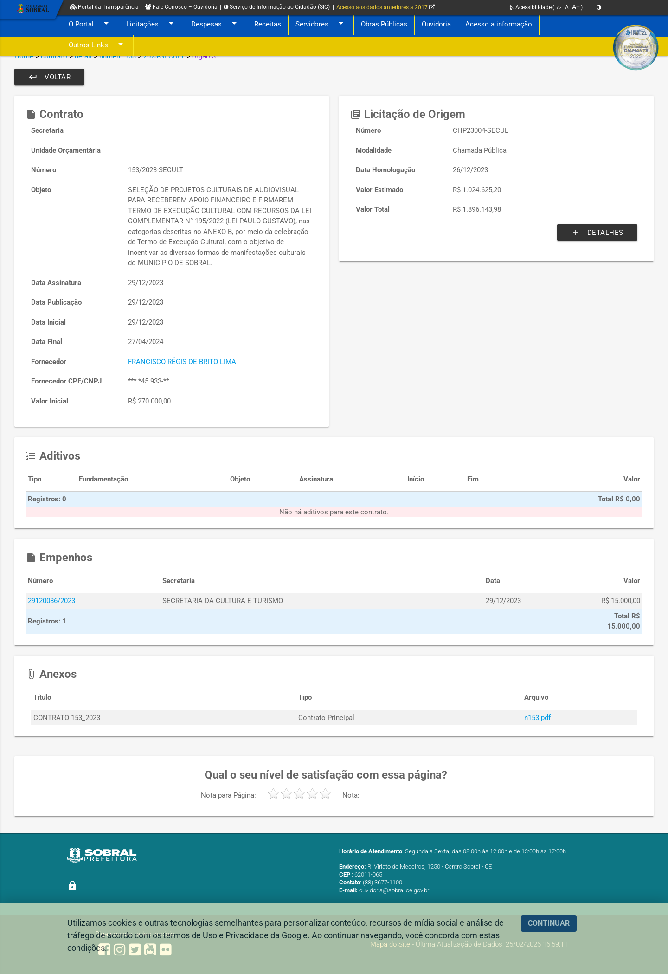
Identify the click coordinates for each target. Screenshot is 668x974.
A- (559, 8)
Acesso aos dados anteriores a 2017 (385, 7)
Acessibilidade (531, 7)
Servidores (321, 24)
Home (23, 56)
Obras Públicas (384, 24)
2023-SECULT (164, 56)
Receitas (267, 24)
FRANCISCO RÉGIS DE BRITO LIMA (182, 361)
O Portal (90, 24)
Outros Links (97, 45)
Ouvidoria (436, 24)
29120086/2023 (51, 601)
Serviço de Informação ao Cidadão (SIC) (277, 7)
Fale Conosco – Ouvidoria (181, 7)
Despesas (215, 24)
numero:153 (117, 56)
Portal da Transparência (104, 7)
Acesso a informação (498, 24)
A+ (576, 7)
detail (83, 56)
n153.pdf (537, 718)
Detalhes (597, 232)
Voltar (49, 77)
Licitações (151, 24)
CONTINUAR (549, 923)
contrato (54, 56)
